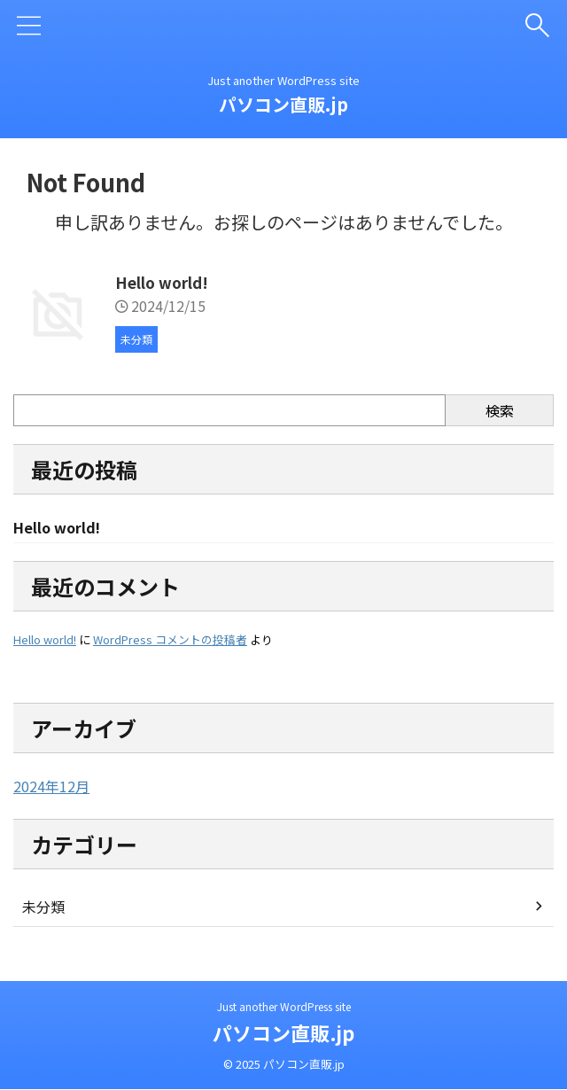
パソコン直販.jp (283, 104)
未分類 (43, 908)
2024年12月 (51, 787)
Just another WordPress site (284, 1007)
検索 (499, 410)
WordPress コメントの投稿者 (170, 641)
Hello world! (164, 281)
